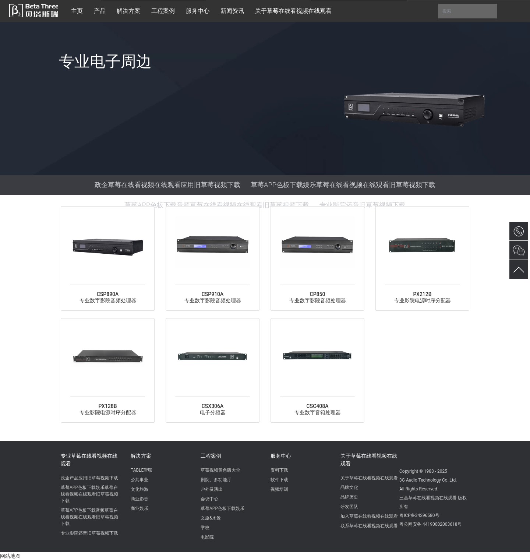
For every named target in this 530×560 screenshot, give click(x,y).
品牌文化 (349, 487)
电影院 (207, 537)
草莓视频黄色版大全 (220, 470)
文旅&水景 (211, 518)
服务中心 (281, 456)
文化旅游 (139, 489)
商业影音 (139, 498)
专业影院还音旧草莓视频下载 (362, 205)
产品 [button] (100, 10)
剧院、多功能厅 (216, 479)
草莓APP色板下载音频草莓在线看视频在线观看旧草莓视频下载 (216, 205)
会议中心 (209, 498)
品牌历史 (349, 497)
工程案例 (211, 456)
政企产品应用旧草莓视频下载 (89, 477)
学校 (205, 527)
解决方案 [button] (128, 10)
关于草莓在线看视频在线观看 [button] (293, 10)
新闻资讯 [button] (232, 10)
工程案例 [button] (163, 10)
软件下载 (279, 479)
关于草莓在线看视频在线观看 (368, 459)
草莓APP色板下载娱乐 (222, 508)
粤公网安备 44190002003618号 (430, 524)
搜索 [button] (467, 11)
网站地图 (10, 556)
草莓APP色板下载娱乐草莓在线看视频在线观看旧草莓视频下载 (343, 185)
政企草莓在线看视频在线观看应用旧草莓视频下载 (167, 185)
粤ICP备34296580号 (419, 515)
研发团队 (349, 506)
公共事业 (139, 479)
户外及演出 (212, 489)
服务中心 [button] (197, 10)
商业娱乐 (139, 508)
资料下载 (279, 470)
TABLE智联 (141, 470)
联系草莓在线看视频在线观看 (369, 525)
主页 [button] (77, 10)
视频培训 (279, 489)
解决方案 (141, 456)
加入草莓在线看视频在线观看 (369, 516)
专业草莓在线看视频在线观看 (89, 459)
